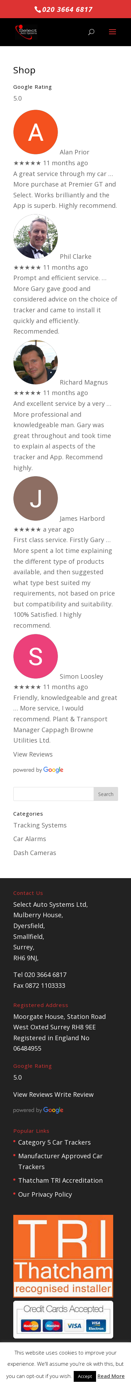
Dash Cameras (34, 852)
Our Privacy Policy (45, 1194)
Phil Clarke (76, 256)
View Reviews (33, 754)
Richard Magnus (84, 382)
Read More (111, 1375)
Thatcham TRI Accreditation (60, 1180)
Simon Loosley (81, 676)
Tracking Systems (40, 825)
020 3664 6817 (67, 9)
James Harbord (82, 518)
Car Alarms (29, 838)
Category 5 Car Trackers (54, 1142)
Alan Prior (74, 152)
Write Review (74, 1094)
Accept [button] (85, 1376)
